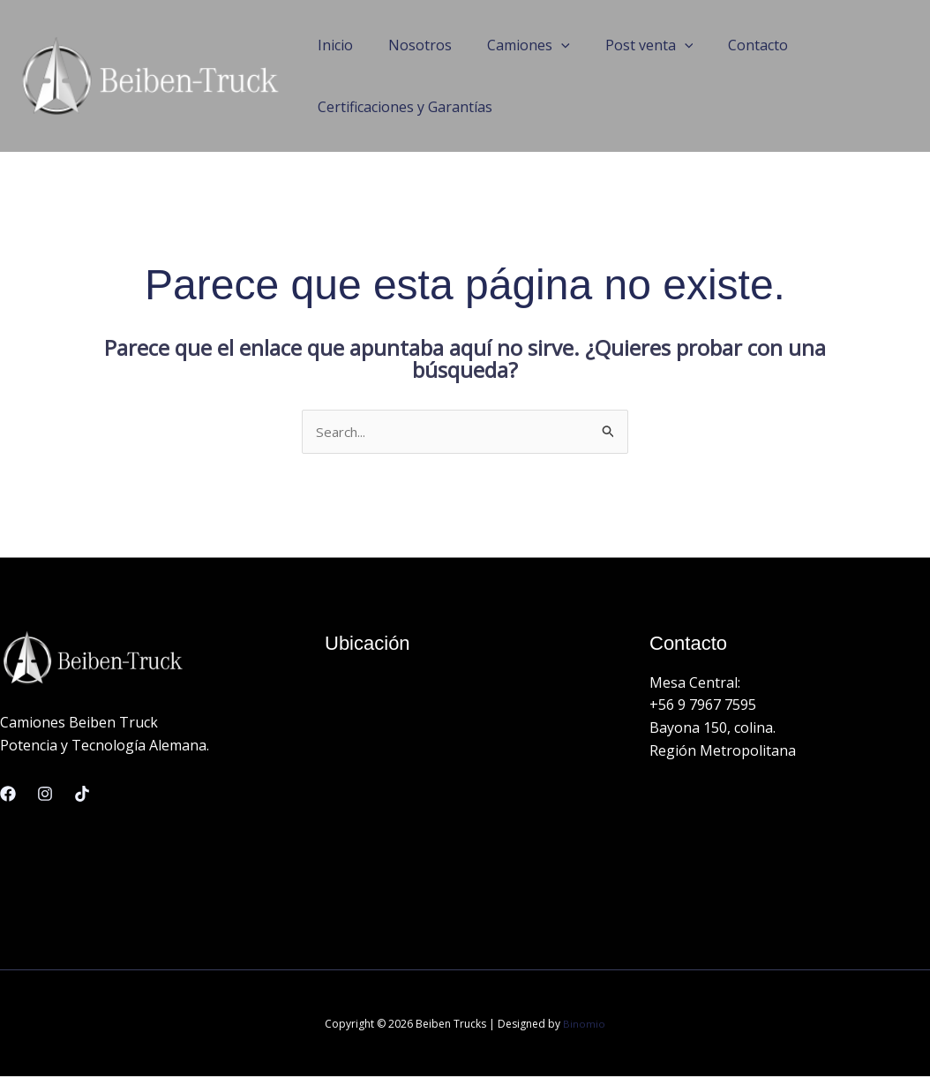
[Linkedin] (82, 795)
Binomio (584, 1024)
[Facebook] (8, 795)
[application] (543, 45)
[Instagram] (45, 795)
